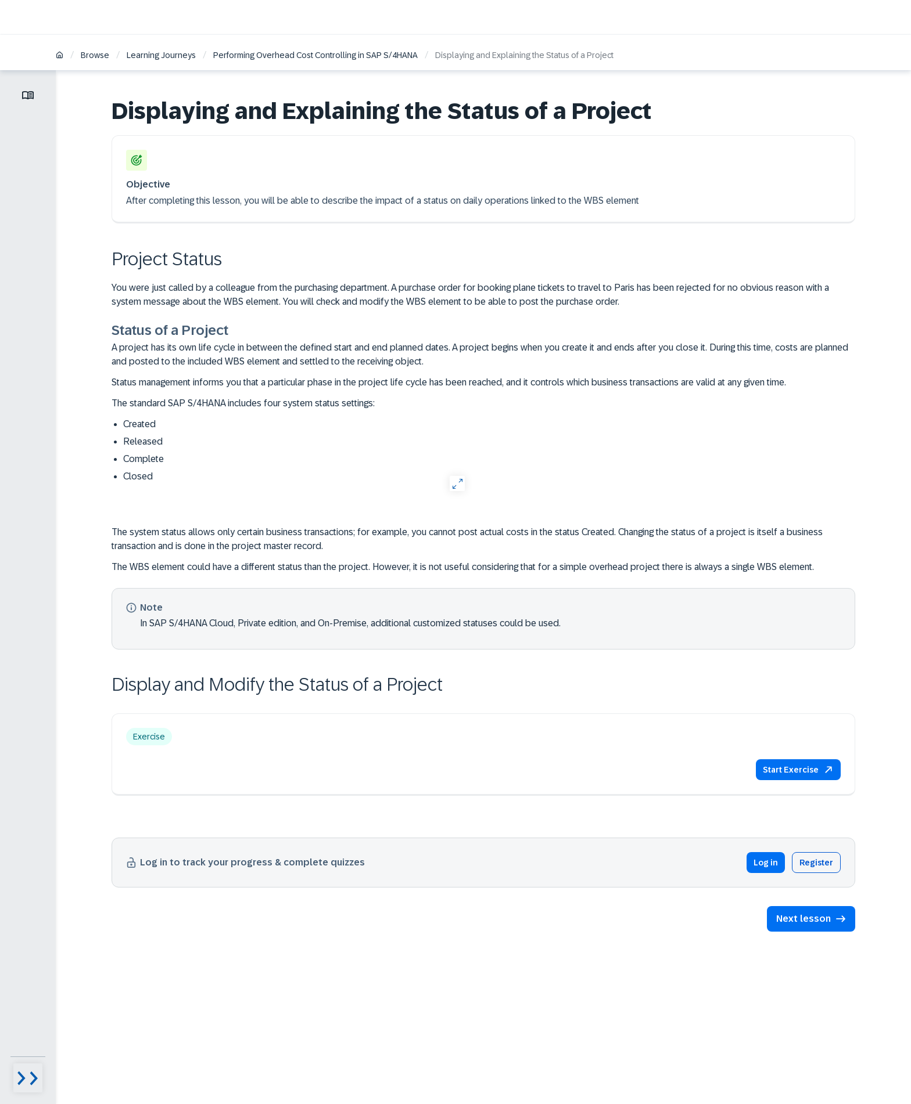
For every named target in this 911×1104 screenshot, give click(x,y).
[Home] (59, 56)
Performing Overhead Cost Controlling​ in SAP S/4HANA (315, 55)
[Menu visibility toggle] (27, 1077)
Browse (95, 55)
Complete (143, 459)
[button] (798, 769)
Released (143, 441)
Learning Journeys (161, 55)
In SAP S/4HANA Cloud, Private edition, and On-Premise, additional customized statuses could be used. (350, 622)
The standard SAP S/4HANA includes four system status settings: (243, 403)
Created (139, 424)
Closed (138, 476)
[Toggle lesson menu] (28, 95)
